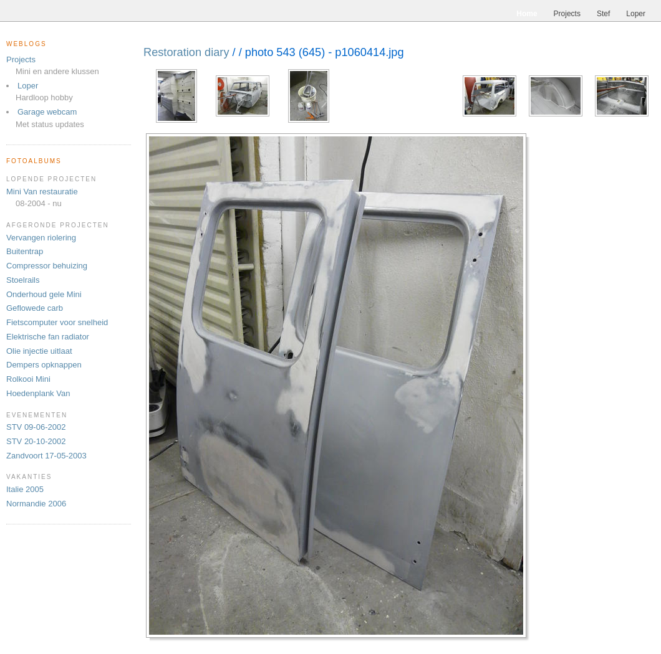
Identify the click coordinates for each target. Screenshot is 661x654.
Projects (21, 59)
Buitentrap (24, 251)
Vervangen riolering (41, 237)
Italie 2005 (25, 489)
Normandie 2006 (36, 503)
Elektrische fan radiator (47, 336)
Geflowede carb (34, 308)
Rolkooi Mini (28, 379)
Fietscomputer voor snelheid (57, 322)
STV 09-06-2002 (35, 427)
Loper (27, 85)
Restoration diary (186, 52)
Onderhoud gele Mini (44, 294)
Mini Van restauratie (42, 191)
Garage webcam (47, 111)
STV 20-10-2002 (35, 441)
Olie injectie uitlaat (39, 351)
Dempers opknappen (44, 364)
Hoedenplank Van (38, 393)
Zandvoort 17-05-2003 (46, 455)
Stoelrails (22, 280)
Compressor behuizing (46, 265)
